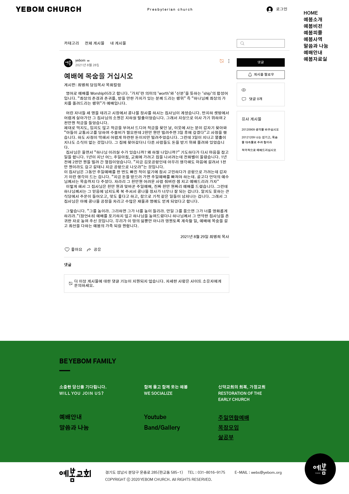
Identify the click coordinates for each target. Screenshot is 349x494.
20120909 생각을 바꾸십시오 (260, 129)
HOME (311, 13)
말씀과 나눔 (316, 46)
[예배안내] (76, 417)
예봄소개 (313, 19)
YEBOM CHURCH (49, 9)
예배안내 (313, 52)
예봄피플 (313, 33)
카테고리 (71, 43)
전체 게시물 (94, 43)
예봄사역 (313, 39)
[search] (261, 43)
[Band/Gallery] (163, 428)
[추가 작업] (226, 61)
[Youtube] (160, 417)
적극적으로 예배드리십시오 (259, 150)
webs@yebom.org (266, 472)
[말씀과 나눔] (76, 428)
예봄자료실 (315, 59)
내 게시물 (118, 43)
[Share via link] (93, 249)
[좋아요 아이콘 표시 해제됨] (67, 249)
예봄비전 (313, 26)
